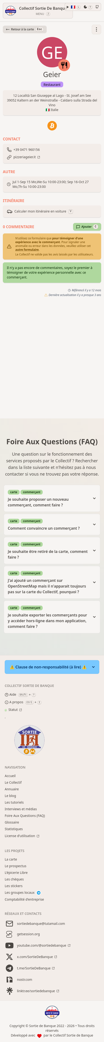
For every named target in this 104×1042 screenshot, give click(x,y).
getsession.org (22, 934)
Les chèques (14, 879)
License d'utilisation (20, 836)
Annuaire (12, 789)
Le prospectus (15, 866)
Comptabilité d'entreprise (24, 899)
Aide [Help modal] (10, 695)
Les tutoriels (14, 802)
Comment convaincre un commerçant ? (48, 524)
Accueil (10, 775)
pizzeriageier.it (24, 157)
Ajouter (87, 227)
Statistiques (14, 829)
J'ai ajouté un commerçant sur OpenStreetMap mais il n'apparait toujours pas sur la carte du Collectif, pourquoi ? (48, 582)
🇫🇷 (76, 6)
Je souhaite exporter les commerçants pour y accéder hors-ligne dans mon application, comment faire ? (48, 617)
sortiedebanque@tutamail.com (35, 923)
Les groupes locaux (23, 892)
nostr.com (18, 979)
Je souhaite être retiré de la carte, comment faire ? (48, 550)
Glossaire (12, 822)
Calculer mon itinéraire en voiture (40, 211)
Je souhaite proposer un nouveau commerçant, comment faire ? (48, 498)
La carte (11, 859)
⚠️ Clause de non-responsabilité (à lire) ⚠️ (48, 667)
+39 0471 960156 (26, 149)
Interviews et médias (21, 809)
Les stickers (14, 886)
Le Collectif (13, 782)
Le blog (10, 795)
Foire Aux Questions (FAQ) (25, 815)
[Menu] (38, 11)
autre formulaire (27, 250)
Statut (11, 709)
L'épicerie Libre (16, 872)
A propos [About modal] (14, 702)
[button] (96, 29)
